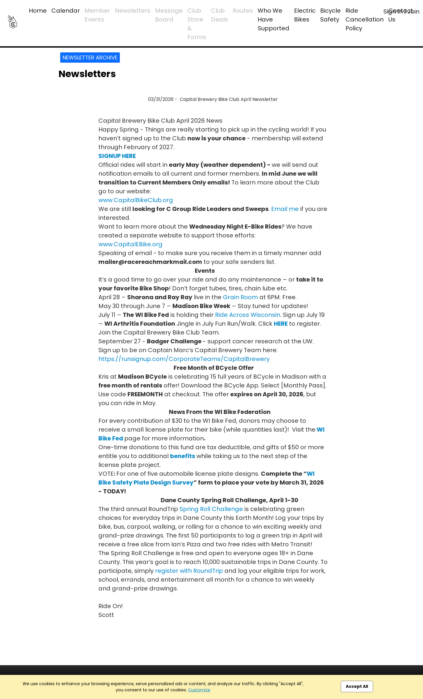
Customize (199, 690)
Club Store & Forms (196, 23)
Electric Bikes (304, 15)
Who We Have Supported (273, 19)
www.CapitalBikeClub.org (135, 200)
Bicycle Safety (330, 15)
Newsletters (132, 10)
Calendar (65, 10)
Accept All (357, 686)
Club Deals (219, 15)
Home (38, 10)
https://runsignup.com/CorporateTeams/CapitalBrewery (184, 359)
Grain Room (240, 297)
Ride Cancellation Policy (364, 19)
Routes (243, 10)
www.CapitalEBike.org (130, 244)
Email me (285, 209)
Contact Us (400, 15)
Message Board (169, 15)
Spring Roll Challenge (211, 509)
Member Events (97, 15)
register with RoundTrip (189, 571)
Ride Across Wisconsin (247, 315)
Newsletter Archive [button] (90, 57)
